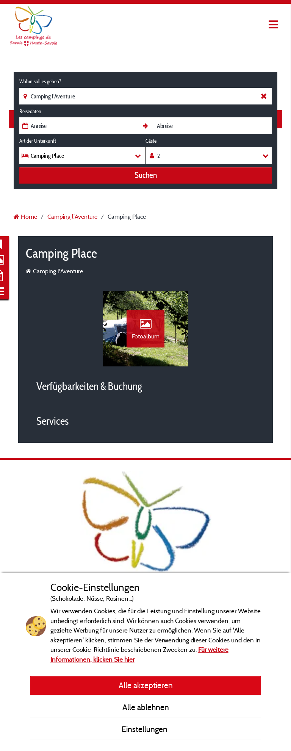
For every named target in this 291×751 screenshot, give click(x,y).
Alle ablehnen (145, 707)
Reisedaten (30, 111)
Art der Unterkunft (37, 140)
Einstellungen (145, 729)
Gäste (151, 140)
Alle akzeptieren (146, 685)
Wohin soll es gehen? (40, 81)
